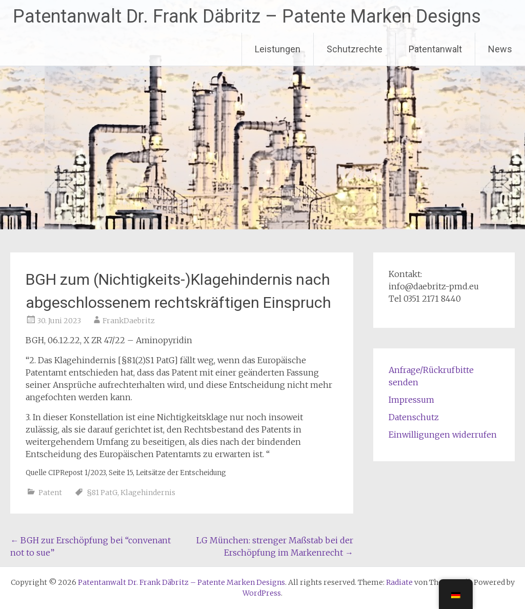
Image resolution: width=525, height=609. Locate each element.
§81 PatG (102, 492)
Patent (50, 492)
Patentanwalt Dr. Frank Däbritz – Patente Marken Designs (247, 16)
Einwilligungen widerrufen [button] (443, 434)
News (500, 49)
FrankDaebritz (129, 320)
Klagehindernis (147, 492)
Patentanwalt (435, 49)
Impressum (411, 400)
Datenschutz (414, 417)
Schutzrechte (354, 49)
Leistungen (277, 49)
